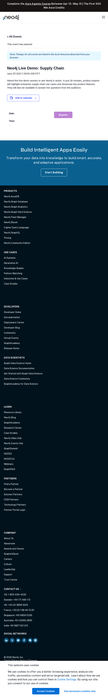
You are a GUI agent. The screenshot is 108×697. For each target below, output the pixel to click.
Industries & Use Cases (16, 278)
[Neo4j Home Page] (11, 17)
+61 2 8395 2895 (23, 620)
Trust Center (10, 579)
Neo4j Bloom (11, 222)
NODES (8, 453)
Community (9, 333)
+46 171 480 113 (21, 599)
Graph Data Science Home (17, 363)
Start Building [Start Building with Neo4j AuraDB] (54, 172)
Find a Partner (11, 484)
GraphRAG (9, 469)
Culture (8, 564)
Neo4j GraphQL (12, 232)
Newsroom (9, 543)
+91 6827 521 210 (19, 625)
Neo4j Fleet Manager (15, 217)
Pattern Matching (13, 273)
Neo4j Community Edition (17, 243)
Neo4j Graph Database (16, 201)
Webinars (8, 464)
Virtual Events (11, 338)
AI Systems (9, 258)
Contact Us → (13, 589)
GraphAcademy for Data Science (21, 384)
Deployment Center (14, 322)
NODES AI (9, 459)
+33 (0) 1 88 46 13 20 (23, 610)
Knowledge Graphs (14, 268)
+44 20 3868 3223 (18, 605)
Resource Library (12, 412)
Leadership (9, 569)
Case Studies (11, 283)
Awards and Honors (14, 548)
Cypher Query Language (16, 227)
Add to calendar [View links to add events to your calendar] (23, 98)
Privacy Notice (19, 660)
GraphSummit (11, 448)
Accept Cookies (46, 691)
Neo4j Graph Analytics (16, 207)
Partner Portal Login (14, 510)
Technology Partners (15, 504)
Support (8, 574)
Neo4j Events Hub (13, 443)
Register (63, 115)
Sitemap (33, 660)
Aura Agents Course (38, 3)
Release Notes (11, 348)
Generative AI (11, 263)
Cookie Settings (66, 679)
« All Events (14, 36)
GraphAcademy (12, 343)
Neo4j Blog (10, 417)
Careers (8, 559)
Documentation (12, 317)
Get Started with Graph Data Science (23, 373)
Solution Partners (13, 494)
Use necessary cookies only (80, 691)
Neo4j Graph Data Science (18, 212)
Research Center (13, 428)
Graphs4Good (11, 554)
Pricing (7, 238)
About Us (9, 538)
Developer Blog (12, 327)
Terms (7, 660)
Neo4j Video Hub (13, 438)
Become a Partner (13, 489)
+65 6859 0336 (23, 615)
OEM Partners (11, 499)
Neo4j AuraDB (11, 196)
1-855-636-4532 (17, 594)
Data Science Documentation (19, 368)
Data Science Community (17, 378)
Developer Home (12, 312)
